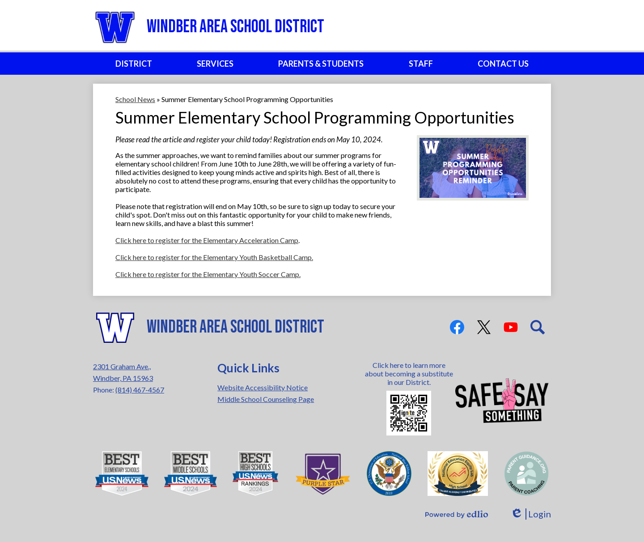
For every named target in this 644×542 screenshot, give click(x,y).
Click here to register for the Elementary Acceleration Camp (206, 240)
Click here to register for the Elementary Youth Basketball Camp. (214, 257)
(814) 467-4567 (139, 389)
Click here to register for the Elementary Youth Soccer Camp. (208, 274)
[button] (134, 63)
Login (530, 514)
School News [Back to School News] (135, 99)
